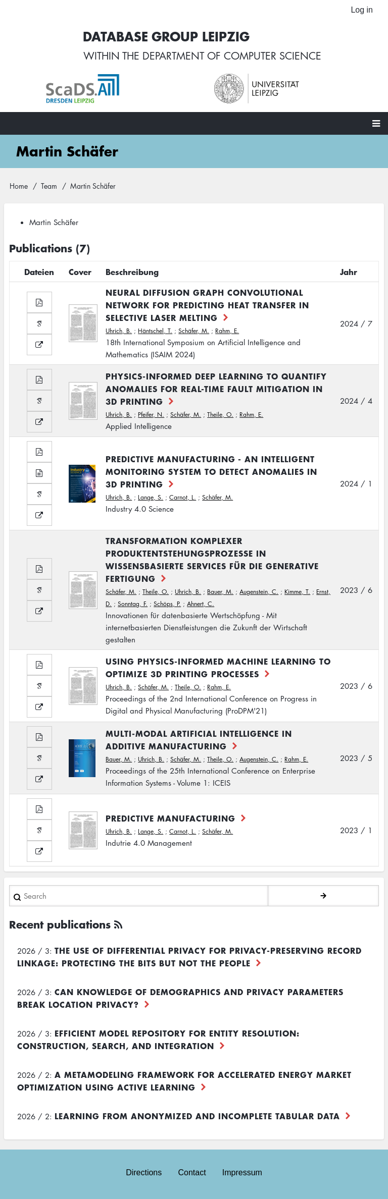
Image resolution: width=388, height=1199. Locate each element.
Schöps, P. (167, 604)
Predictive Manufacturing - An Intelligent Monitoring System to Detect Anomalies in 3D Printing (211, 470)
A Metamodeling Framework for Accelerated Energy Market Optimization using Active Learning (184, 1080)
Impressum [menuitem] (242, 1172)
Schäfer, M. (193, 330)
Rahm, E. (227, 330)
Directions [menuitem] (144, 1172)
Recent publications (60, 924)
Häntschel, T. (155, 330)
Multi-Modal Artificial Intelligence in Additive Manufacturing (199, 739)
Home (19, 185)
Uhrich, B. (119, 330)
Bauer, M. (220, 591)
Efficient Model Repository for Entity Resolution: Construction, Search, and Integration (158, 1039)
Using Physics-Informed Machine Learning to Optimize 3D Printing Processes (218, 667)
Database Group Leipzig (166, 36)
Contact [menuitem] (192, 1172)
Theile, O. (220, 414)
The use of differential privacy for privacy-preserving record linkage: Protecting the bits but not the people (189, 956)
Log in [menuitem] (362, 10)
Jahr (348, 271)
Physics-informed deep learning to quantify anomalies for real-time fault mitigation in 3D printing (216, 388)
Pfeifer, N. (151, 414)
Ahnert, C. (200, 604)
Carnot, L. (182, 497)
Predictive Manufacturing (170, 817)
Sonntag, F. (133, 604)
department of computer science (231, 55)
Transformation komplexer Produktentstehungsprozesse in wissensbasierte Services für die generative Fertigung (212, 559)
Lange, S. (150, 497)
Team (49, 185)
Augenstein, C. (258, 591)
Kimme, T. (297, 591)
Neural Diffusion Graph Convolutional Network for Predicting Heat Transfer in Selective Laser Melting (207, 304)
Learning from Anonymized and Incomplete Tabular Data (197, 1116)
